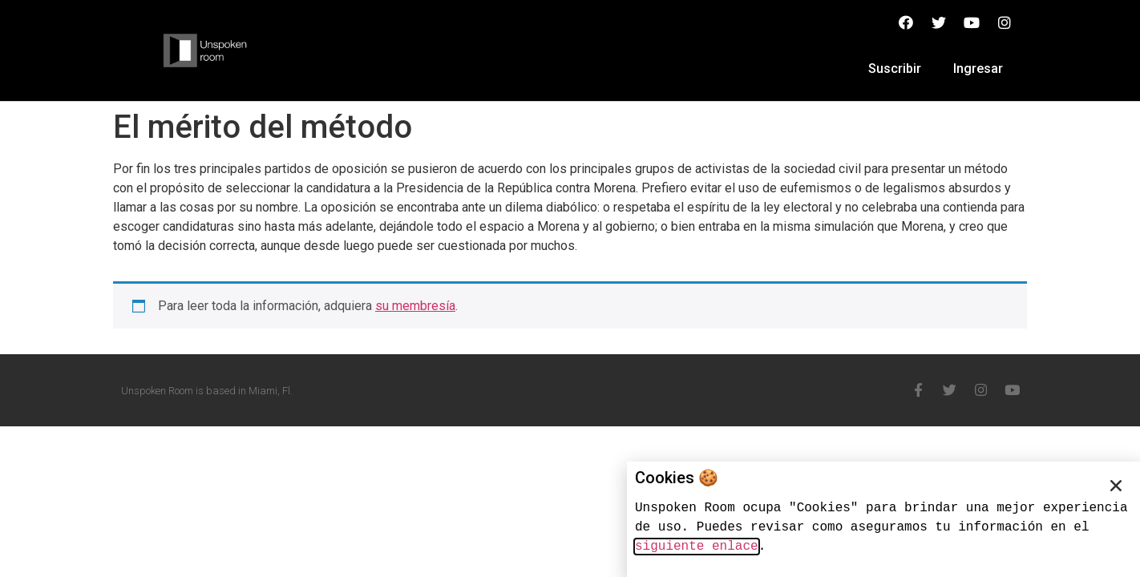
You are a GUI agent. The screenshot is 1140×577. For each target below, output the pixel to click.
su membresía (415, 305)
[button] (1116, 486)
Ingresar (978, 68)
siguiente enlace (696, 546)
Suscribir (894, 68)
